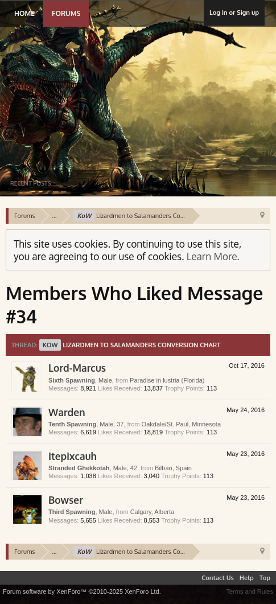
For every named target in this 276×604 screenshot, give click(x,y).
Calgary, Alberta (152, 511)
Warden (66, 412)
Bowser (65, 500)
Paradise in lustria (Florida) (167, 380)
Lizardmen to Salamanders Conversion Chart (130, 345)
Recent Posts (30, 183)
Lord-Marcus (77, 367)
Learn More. (213, 256)
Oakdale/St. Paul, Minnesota (181, 424)
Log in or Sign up (234, 13)
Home (24, 13)
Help (247, 578)
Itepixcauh (72, 456)
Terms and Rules (249, 591)
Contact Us (217, 578)
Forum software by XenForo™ (82, 591)
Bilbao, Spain (173, 468)
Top (264, 578)
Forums (66, 13)
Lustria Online (121, 87)
